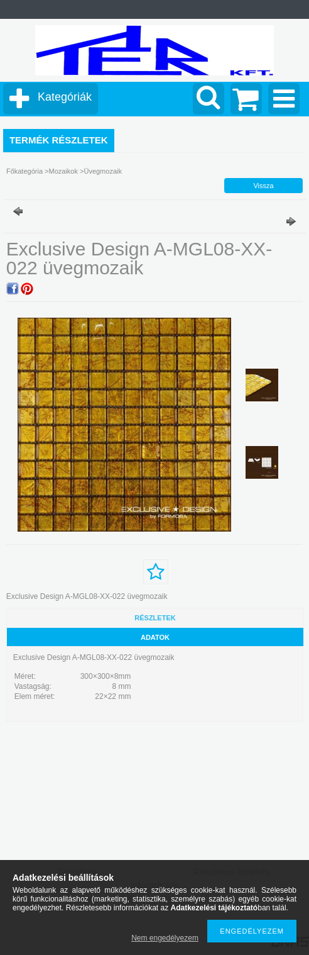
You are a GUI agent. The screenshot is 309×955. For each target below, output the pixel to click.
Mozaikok (62, 171)
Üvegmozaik (103, 171)
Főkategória (24, 171)
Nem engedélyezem (164, 938)
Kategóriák (65, 97)
